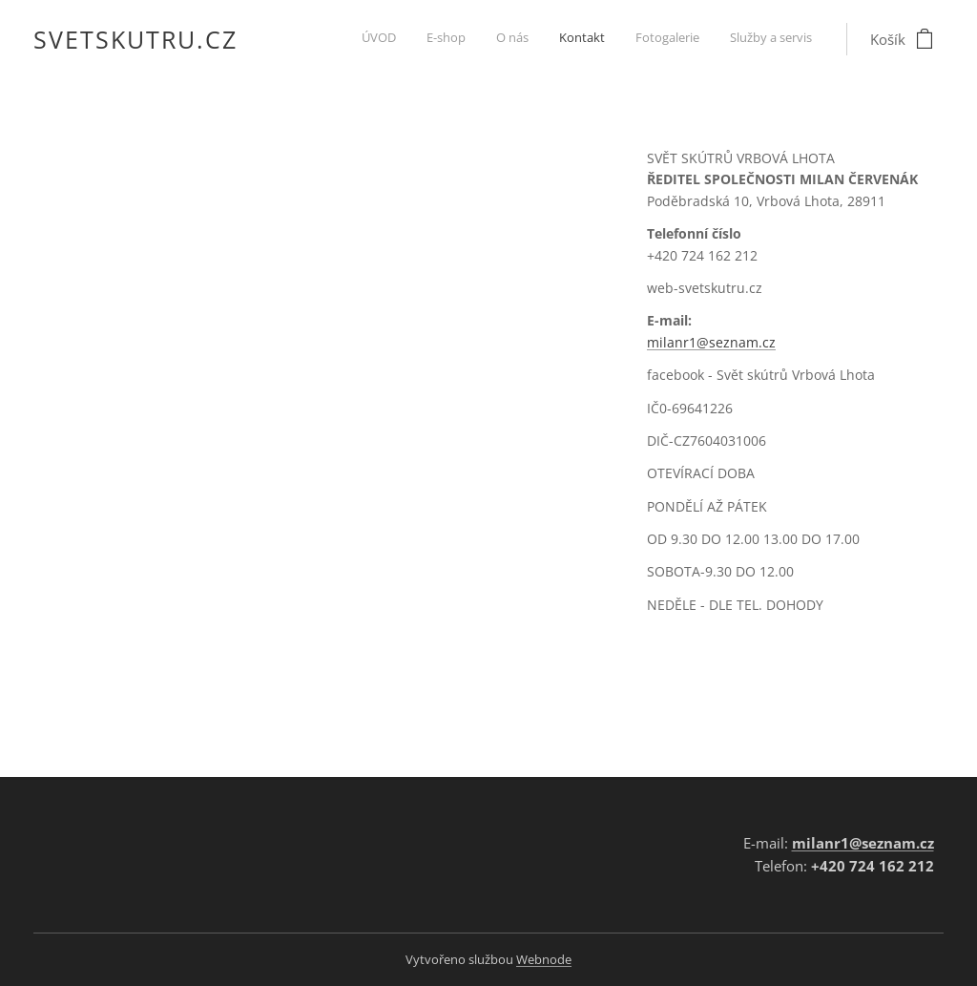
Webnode (544, 959)
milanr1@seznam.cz (711, 342)
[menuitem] (665, 39)
